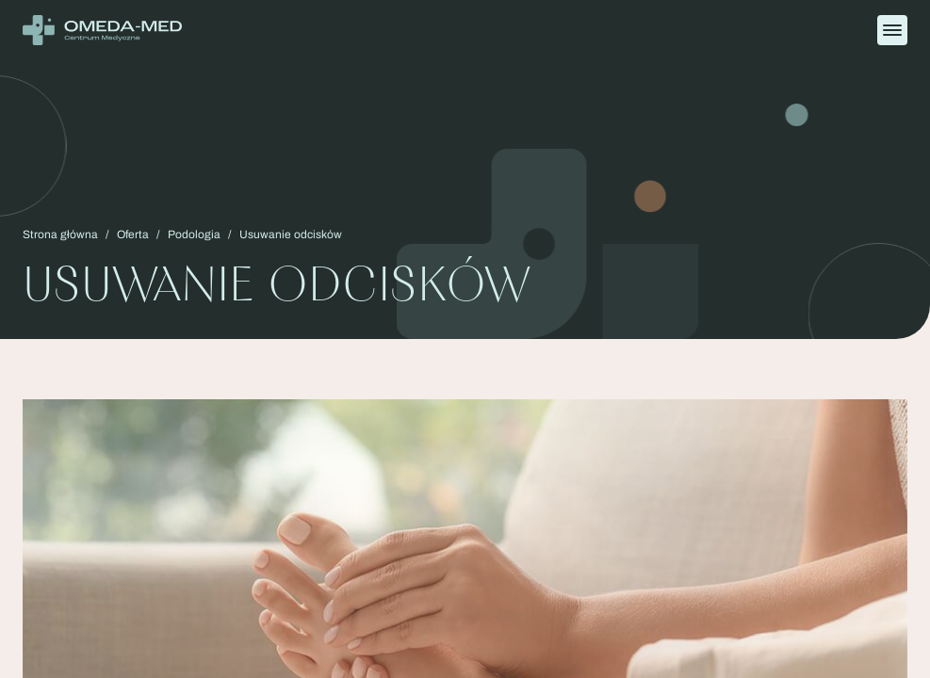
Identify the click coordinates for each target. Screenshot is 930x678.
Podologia (194, 234)
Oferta (133, 234)
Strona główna (60, 234)
